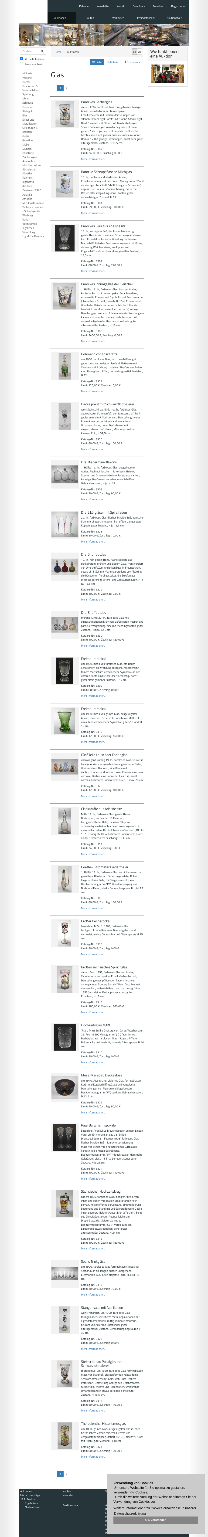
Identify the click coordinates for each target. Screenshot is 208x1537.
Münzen (26, 148)
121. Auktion (27, 1499)
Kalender (84, 6)
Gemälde (27, 140)
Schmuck (27, 102)
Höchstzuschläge (30, 1495)
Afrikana (27, 199)
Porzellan (27, 107)
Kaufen (90, 18)
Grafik (25, 136)
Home (58, 52)
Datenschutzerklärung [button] (130, 1513)
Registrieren (178, 6)
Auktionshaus (175, 18)
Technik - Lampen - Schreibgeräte (32, 209)
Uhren (25, 98)
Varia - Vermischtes (29, 221)
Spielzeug (28, 94)
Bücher (26, 82)
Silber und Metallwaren (29, 121)
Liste (97, 62)
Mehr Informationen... (93, 159)
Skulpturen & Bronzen (30, 130)
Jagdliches (28, 228)
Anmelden (158, 6)
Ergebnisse (31, 1503)
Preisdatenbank (146, 18)
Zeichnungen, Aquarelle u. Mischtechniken (31, 161)
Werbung (27, 215)
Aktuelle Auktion (32, 59)
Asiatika (27, 194)
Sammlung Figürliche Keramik (33, 234)
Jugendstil (28, 182)
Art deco (27, 186)
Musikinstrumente (33, 203)
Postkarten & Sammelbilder (30, 88)
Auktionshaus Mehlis (33, 12)
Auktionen (61, 18)
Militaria (27, 73)
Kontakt (121, 6)
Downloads (139, 6)
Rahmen (27, 177)
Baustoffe (28, 153)
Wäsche (27, 77)
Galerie (112, 62)
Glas (24, 115)
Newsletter (102, 6)
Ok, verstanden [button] (156, 1520)
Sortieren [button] (132, 62)
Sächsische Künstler (28, 171)
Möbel (26, 144)
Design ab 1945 (31, 190)
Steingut (27, 111)
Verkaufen (118, 18)
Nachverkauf (32, 1507)
